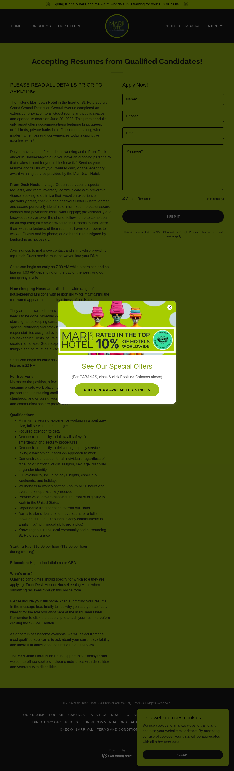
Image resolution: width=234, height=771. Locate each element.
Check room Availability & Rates (117, 390)
